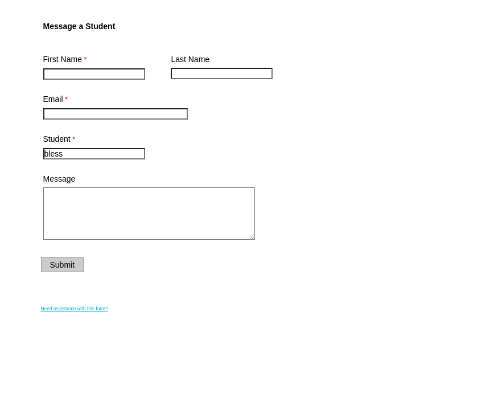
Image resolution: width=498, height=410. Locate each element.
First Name (62, 59)
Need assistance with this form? (74, 308)
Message (59, 178)
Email (53, 99)
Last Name (190, 59)
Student (57, 139)
